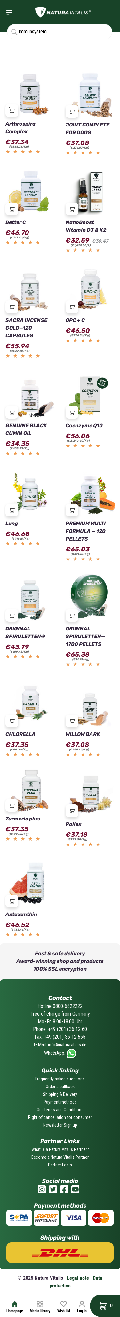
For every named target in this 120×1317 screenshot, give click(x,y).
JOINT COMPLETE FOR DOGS (87, 128)
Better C (15, 222)
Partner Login (60, 1164)
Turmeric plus (22, 819)
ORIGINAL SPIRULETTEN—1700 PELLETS (85, 636)
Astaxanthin (21, 914)
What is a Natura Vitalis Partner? (60, 1149)
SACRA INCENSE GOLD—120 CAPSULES (26, 328)
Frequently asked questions (60, 1078)
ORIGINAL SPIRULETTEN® (25, 632)
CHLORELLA (20, 734)
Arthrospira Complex (20, 127)
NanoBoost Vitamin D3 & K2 (86, 226)
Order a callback (60, 1086)
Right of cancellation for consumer (60, 1117)
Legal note (78, 1278)
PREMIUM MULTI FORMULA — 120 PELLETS (86, 531)
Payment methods (60, 1102)
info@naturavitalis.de (67, 1044)
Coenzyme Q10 (84, 425)
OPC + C (75, 320)
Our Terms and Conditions (60, 1109)
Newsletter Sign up (60, 1125)
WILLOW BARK (83, 734)
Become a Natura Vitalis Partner (60, 1157)
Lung (11, 523)
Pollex (73, 824)
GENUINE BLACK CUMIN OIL (26, 429)
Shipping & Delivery (60, 1094)
